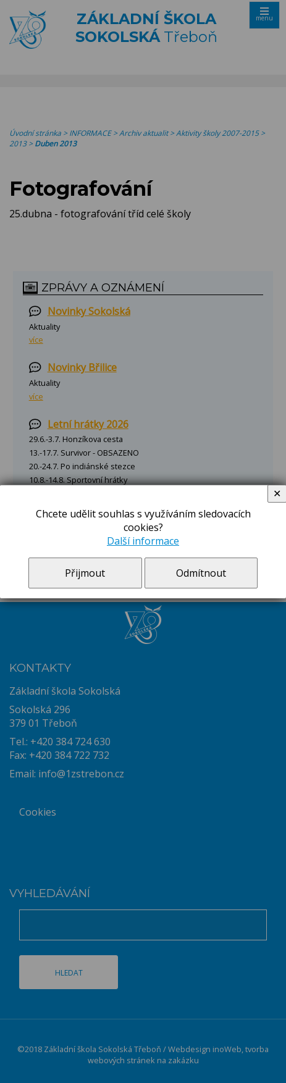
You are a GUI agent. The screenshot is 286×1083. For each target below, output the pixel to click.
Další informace (143, 541)
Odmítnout (201, 573)
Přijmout (85, 573)
